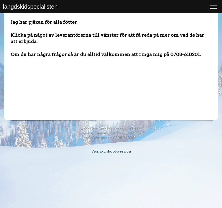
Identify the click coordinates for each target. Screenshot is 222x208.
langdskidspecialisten (30, 6)
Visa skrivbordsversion (111, 151)
